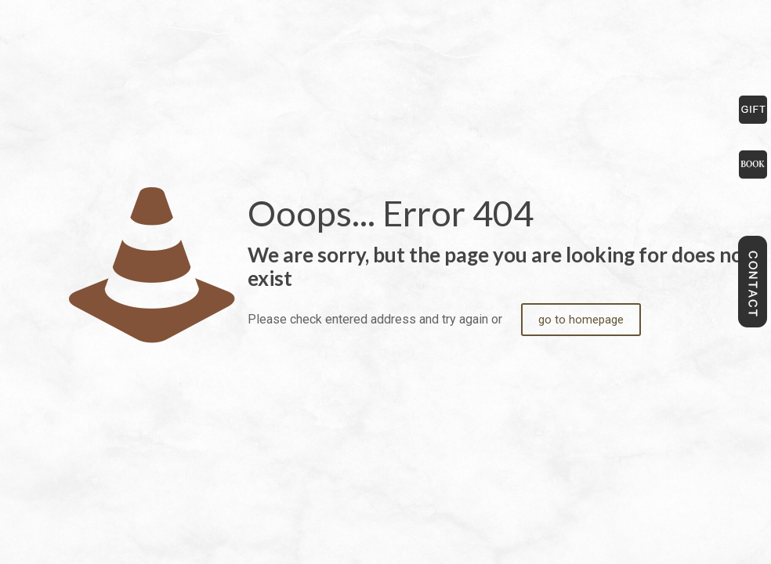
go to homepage (581, 320)
